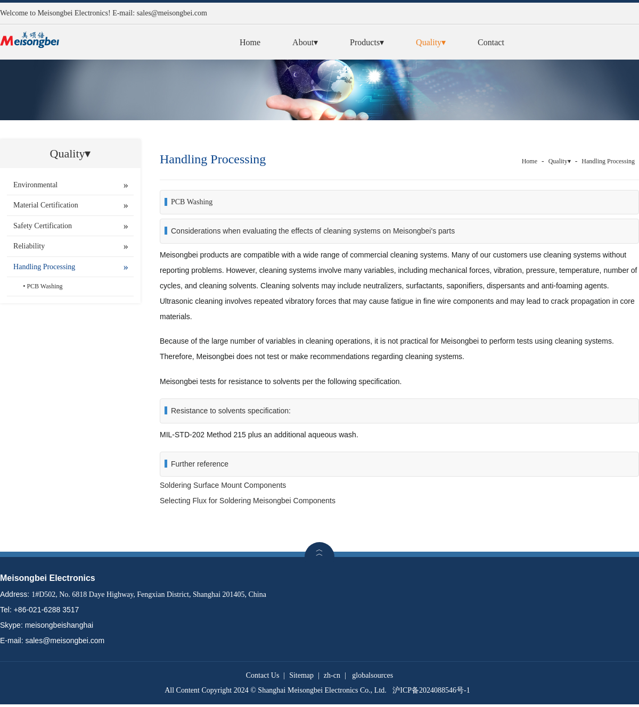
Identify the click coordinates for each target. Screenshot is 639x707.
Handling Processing (44, 267)
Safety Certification (42, 226)
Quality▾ (431, 42)
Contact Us (263, 675)
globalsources (372, 675)
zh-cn (332, 675)
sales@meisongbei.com (172, 13)
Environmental (35, 185)
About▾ (305, 42)
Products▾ (367, 42)
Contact (491, 42)
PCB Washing (44, 286)
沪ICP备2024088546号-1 (431, 690)
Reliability (29, 246)
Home (250, 42)
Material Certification (45, 205)
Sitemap (301, 675)
